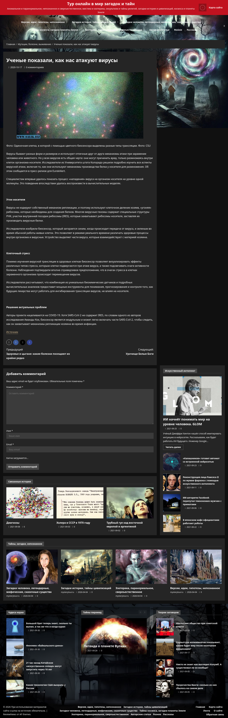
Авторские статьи (159, 29)
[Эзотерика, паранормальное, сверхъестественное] (141, 567)
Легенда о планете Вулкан (105, 646)
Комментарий (14, 387)
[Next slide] (145, 612)
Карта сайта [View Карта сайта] (210, 7)
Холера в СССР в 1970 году (73, 522)
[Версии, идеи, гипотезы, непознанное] (196, 567)
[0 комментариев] (34, 67)
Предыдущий (39, 354)
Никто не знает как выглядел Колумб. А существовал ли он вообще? (165, 668)
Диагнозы (12, 522)
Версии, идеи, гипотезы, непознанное (43, 22)
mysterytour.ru (12, 596)
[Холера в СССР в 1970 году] (80, 503)
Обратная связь (215, 714)
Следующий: (120, 352)
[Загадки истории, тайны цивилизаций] (86, 567)
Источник (12, 332)
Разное (178, 29)
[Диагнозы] (29, 503)
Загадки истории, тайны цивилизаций (94, 22)
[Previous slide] (140, 612)
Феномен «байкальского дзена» (15, 647)
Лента (206, 710)
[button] (9, 342)
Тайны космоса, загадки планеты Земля (55, 29)
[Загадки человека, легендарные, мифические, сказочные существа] (32, 567)
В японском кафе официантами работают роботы (171, 523)
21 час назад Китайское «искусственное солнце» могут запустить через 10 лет (15, 668)
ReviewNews (9, 714)
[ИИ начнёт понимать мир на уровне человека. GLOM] (192, 395)
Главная (200, 706)
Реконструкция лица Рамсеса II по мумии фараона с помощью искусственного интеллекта (171, 482)
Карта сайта (215, 706)
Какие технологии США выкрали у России (15, 688)
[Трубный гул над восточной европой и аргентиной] (130, 503)
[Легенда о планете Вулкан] (114, 636)
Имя (9, 430)
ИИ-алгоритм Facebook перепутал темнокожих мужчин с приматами (171, 502)
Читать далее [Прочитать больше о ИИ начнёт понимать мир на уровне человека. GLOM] (174, 447)
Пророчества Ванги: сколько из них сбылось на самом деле (165, 688)
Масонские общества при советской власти (165, 627)
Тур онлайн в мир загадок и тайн (101, 3)
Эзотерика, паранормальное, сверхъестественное (113, 29)
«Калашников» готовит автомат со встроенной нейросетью (171, 461)
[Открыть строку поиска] (224, 26)
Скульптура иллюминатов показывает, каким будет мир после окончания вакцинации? (165, 647)
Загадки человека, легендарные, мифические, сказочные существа (162, 22)
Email (10, 444)
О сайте (218, 710)
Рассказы (192, 29)
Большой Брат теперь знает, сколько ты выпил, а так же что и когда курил (15, 627)
